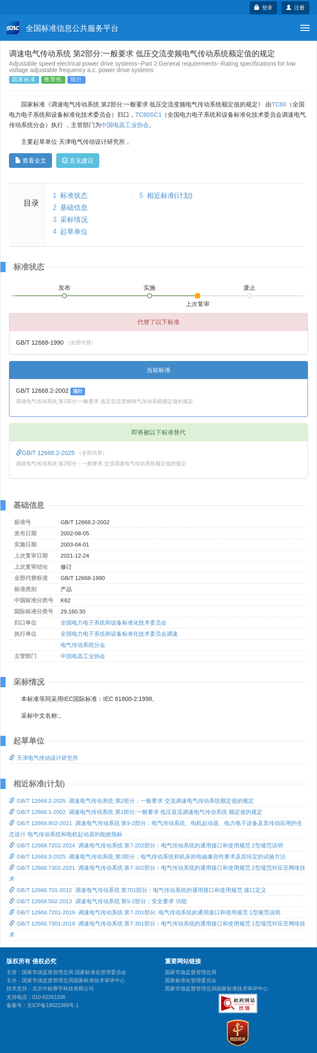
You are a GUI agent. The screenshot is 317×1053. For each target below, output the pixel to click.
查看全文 (30, 160)
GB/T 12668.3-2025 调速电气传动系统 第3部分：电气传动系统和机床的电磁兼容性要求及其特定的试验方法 (147, 856)
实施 (149, 287)
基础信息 (74, 207)
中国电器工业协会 (125, 124)
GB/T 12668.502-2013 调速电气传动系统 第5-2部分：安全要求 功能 (98, 901)
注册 (295, 8)
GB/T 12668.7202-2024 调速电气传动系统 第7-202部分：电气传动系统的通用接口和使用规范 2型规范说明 (146, 845)
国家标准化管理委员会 (190, 980)
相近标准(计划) (170, 195)
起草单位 (74, 231)
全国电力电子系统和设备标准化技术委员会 (114, 622)
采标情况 (74, 219)
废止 (250, 287)
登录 (263, 8)
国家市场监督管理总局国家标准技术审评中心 (216, 989)
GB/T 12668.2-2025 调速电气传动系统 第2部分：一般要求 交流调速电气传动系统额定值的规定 (131, 801)
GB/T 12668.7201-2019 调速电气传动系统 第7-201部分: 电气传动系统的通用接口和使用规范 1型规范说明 (144, 912)
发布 (64, 287)
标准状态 (74, 195)
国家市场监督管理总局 (190, 972)
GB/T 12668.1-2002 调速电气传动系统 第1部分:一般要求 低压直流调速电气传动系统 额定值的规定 (135, 812)
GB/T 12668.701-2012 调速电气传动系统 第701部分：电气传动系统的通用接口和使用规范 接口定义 (137, 890)
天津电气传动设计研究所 (43, 758)
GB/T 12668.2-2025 (46, 452)
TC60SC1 (148, 114)
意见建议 (78, 160)
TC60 (278, 104)
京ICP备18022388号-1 (53, 1005)
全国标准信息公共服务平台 (62, 27)
